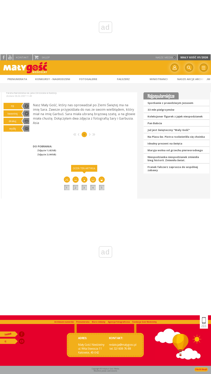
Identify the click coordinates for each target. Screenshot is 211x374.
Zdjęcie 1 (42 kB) (46, 150)
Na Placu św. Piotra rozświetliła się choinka (176, 136)
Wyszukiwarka (189, 68)
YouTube (10, 57)
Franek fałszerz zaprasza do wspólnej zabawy (173, 168)
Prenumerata (82, 322)
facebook (3, 57)
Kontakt (22, 57)
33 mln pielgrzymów (161, 109)
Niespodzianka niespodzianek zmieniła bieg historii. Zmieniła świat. (173, 158)
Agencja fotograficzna (119, 322)
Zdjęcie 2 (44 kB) (46, 154)
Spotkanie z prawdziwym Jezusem (170, 102)
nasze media (164, 57)
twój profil (174, 68)
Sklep (46, 57)
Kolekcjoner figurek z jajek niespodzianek (175, 116)
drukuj (12, 121)
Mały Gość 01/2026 (194, 57)
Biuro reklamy (98, 322)
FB (12, 106)
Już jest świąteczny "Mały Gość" (169, 129)
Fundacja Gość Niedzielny (144, 322)
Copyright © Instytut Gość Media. (106, 368)
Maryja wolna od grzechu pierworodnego (175, 150)
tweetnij (12, 113)
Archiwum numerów (64, 322)
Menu (204, 68)
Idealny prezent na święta (165, 143)
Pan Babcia (155, 123)
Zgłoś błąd (201, 369)
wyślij (12, 128)
